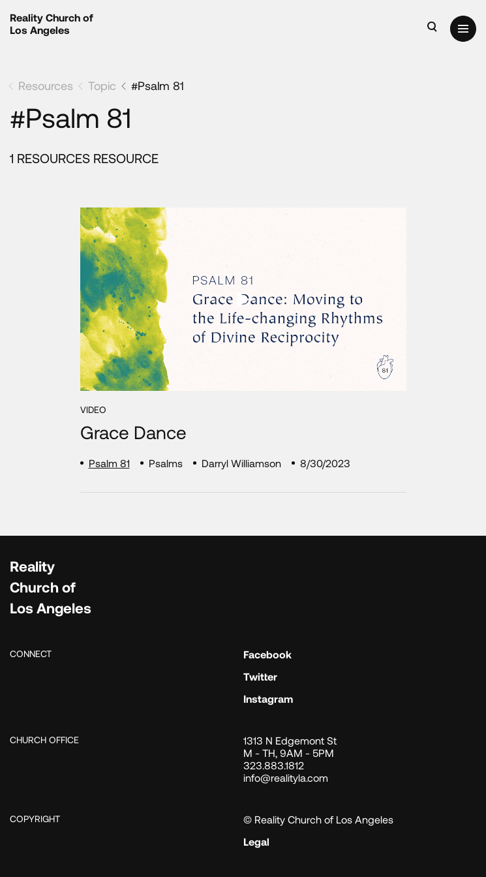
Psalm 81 (109, 463)
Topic (102, 85)
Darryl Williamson (241, 463)
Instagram (268, 698)
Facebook (267, 654)
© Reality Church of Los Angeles (318, 819)
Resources (45, 85)
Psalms (166, 463)
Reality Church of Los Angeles (51, 23)
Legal (256, 841)
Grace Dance (133, 432)
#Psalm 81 (157, 85)
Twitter (260, 676)
